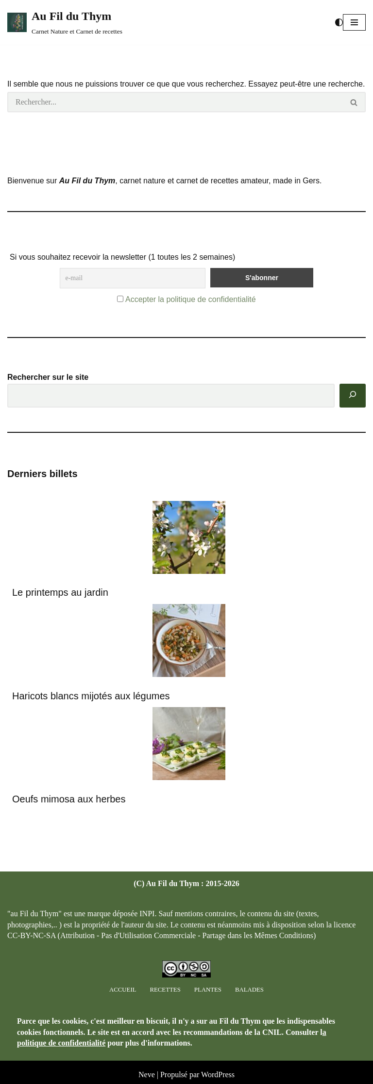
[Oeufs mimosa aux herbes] (189, 745)
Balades (249, 989)
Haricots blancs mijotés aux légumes (91, 696)
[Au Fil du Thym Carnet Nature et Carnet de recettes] (64, 22)
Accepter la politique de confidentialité (190, 299)
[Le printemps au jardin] (189, 539)
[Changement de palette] (339, 22)
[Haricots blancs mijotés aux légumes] (189, 642)
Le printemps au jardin (60, 592)
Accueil (122, 989)
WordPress (218, 1074)
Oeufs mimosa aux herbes (68, 799)
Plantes (207, 989)
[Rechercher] (175, 102)
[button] (354, 22)
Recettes (165, 989)
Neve (146, 1074)
